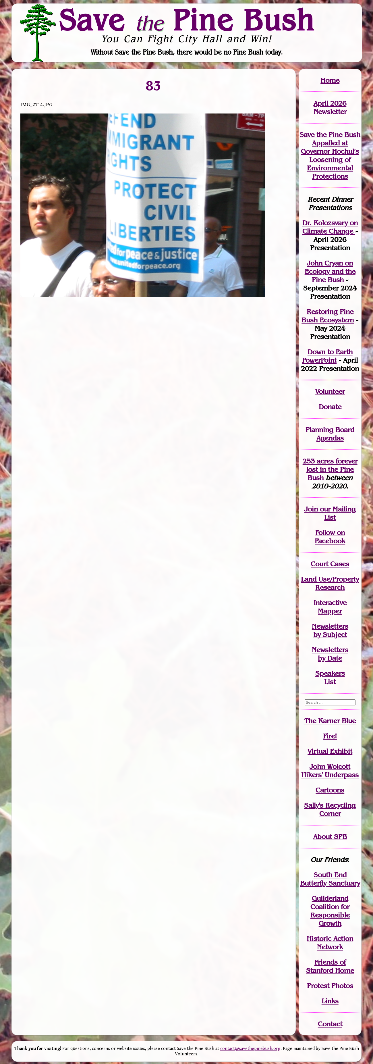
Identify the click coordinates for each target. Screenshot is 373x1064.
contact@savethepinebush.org (250, 1048)
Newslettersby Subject (330, 630)
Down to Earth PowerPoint (327, 356)
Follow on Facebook (330, 536)
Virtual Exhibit (330, 751)
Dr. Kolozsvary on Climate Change (330, 227)
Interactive (330, 603)
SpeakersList (330, 677)
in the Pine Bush (331, 469)
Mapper (330, 611)
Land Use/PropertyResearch (330, 583)
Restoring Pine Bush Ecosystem (328, 315)
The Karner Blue (330, 721)
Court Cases (330, 564)
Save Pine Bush (187, 20)
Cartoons (330, 790)
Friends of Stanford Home (330, 966)
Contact (330, 1024)
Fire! (330, 736)
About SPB (330, 836)
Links (330, 1001)
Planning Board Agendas (330, 434)
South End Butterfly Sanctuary (330, 879)
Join (311, 509)
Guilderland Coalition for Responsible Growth (330, 911)
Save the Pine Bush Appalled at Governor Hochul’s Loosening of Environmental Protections (329, 155)
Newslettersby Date (330, 654)
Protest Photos (330, 986)
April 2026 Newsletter (330, 107)
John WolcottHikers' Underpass (330, 770)
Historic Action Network (330, 942)
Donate (330, 407)
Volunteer (330, 391)
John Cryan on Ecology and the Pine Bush (330, 271)
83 (153, 86)
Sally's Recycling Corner (330, 809)
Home (329, 80)
